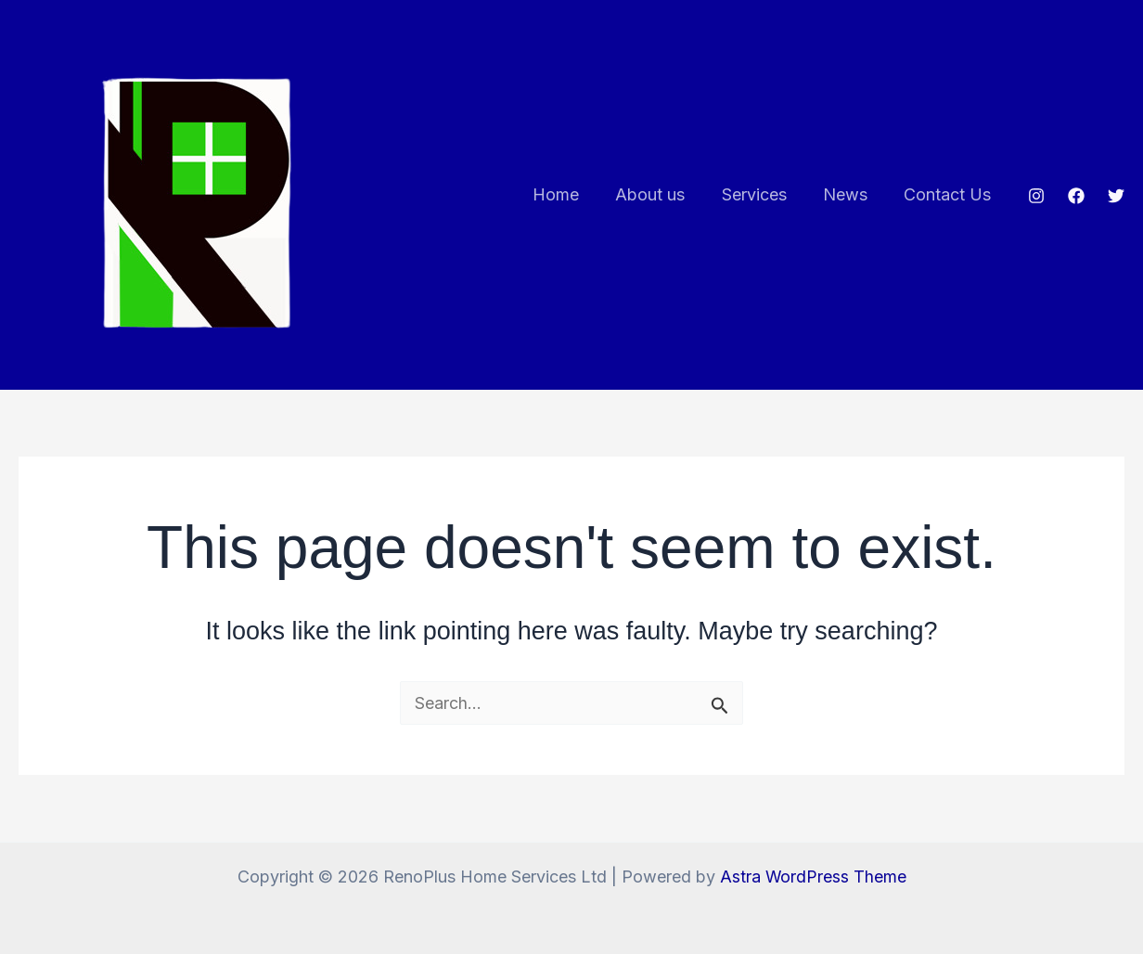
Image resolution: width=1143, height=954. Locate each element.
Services (761, 194)
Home (569, 194)
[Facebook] (1076, 195)
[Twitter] (1116, 195)
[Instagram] (1036, 195)
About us (661, 194)
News (850, 194)
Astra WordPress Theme (812, 876)
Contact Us (949, 194)
